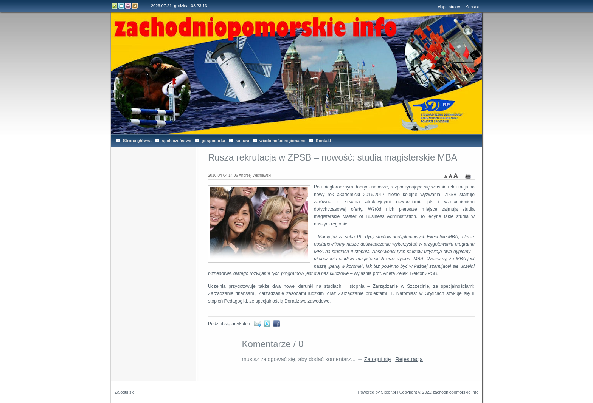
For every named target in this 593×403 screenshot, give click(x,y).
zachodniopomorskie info (455, 392)
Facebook (278, 323)
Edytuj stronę (114, 6)
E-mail (259, 323)
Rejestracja (409, 359)
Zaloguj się (377, 359)
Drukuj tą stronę (128, 6)
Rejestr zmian (121, 6)
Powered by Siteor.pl (377, 392)
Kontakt (135, 6)
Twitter (268, 323)
